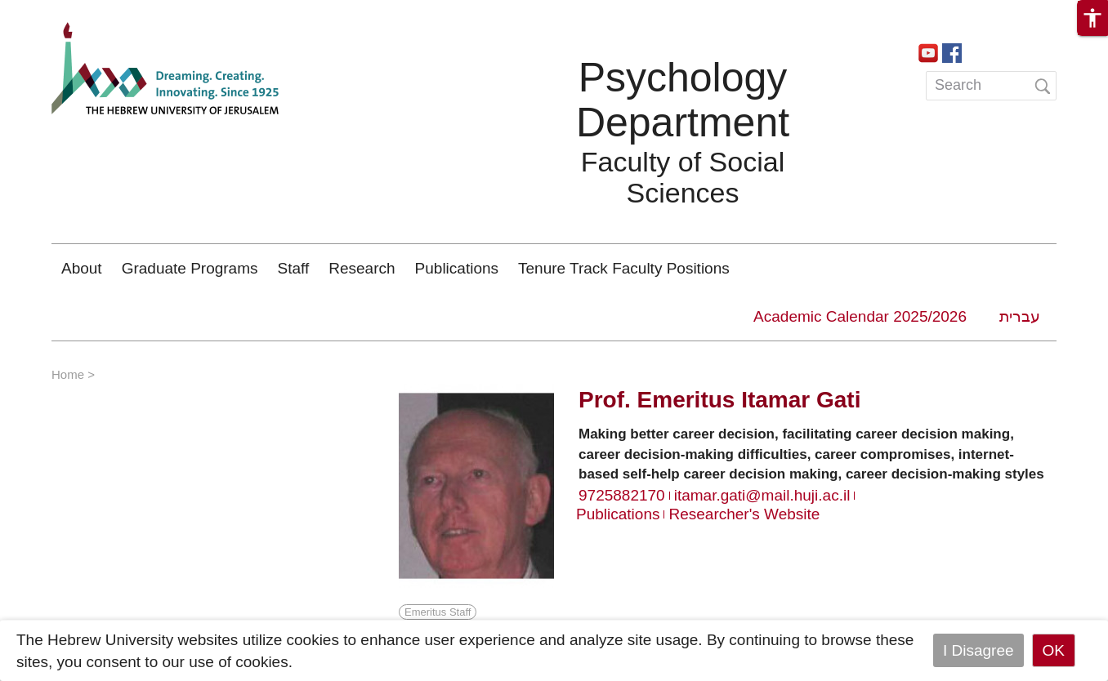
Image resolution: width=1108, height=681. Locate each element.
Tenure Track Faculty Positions (624, 268)
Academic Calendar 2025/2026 (860, 316)
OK (1054, 650)
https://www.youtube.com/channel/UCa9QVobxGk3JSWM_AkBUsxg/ (928, 51)
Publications (456, 268)
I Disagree (978, 650)
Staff (294, 268)
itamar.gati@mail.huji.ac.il (762, 495)
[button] (1092, 18)
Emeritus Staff (437, 612)
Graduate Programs (190, 268)
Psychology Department (682, 100)
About (81, 268)
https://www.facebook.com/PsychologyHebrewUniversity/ (952, 51)
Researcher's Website (744, 514)
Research (361, 268)
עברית (1019, 316)
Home (67, 374)
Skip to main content (70, 11)
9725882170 (622, 495)
